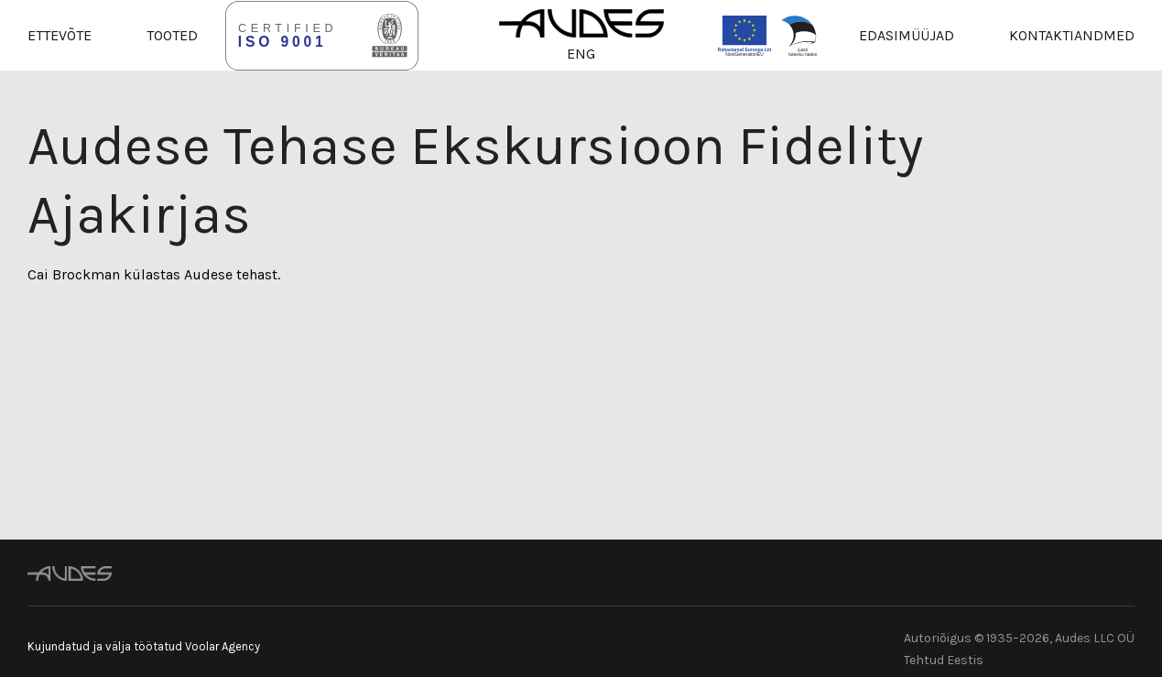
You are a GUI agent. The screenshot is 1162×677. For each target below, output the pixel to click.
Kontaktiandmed (1072, 35)
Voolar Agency (222, 646)
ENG (581, 54)
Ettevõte (59, 35)
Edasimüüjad (906, 35)
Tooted (172, 35)
